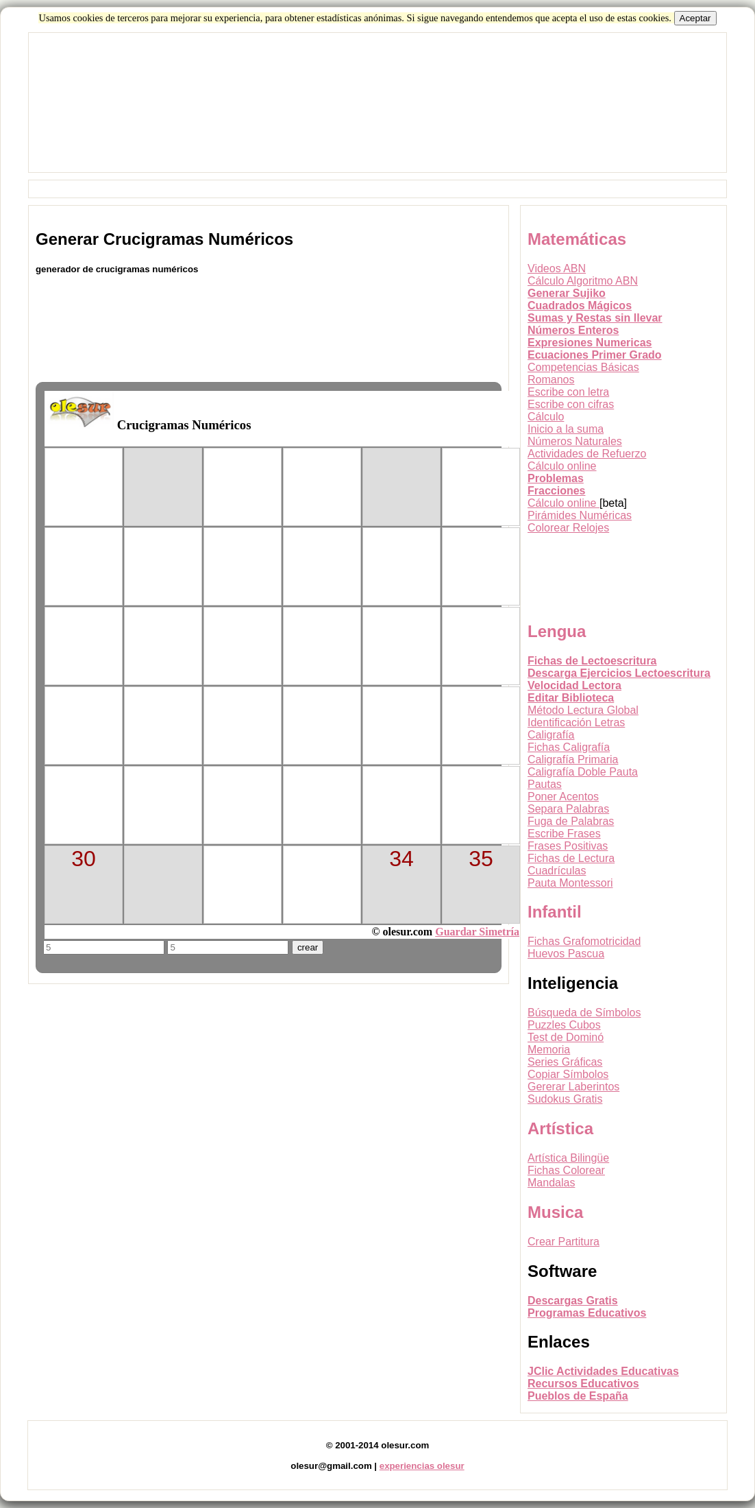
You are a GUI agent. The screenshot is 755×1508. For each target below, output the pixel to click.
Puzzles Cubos (564, 1025)
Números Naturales (575, 441)
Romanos (551, 379)
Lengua (557, 631)
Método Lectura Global (583, 710)
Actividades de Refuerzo (587, 453)
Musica (555, 1212)
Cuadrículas (557, 870)
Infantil (555, 911)
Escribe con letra (568, 392)
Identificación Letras (576, 722)
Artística (560, 1128)
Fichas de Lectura (571, 858)
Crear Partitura (563, 1241)
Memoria (549, 1049)
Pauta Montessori (570, 883)
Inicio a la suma (566, 429)
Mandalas (551, 1182)
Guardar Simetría (477, 931)
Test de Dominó (566, 1037)
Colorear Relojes (568, 528)
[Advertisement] (377, 117)
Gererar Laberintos (573, 1086)
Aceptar (695, 18)
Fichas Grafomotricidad (584, 941)
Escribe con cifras (571, 404)
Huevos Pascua (566, 953)
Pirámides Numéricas (580, 515)
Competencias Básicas (583, 367)
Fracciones (556, 490)
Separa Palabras (568, 809)
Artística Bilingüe (568, 1158)
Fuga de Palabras (571, 821)
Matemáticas (577, 239)
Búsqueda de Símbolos (584, 1012)
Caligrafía (551, 735)
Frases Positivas (568, 846)
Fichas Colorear (566, 1170)
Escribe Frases (564, 833)
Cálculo (546, 416)
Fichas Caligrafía (569, 747)
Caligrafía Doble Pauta (583, 772)
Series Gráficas (565, 1062)
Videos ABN (557, 268)
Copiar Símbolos (568, 1074)
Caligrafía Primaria (573, 759)
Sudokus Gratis (565, 1099)
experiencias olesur (422, 1466)
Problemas (556, 478)
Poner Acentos (563, 796)
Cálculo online (562, 466)
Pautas (545, 784)
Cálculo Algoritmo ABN (583, 281)
